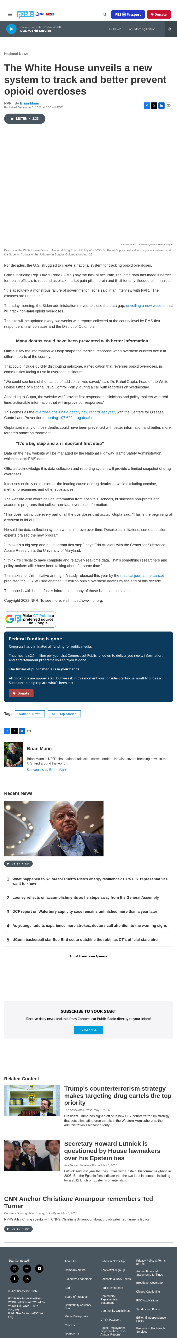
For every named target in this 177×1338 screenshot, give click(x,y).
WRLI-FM (13, 1309)
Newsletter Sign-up (112, 1270)
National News (16, 54)
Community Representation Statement (110, 1299)
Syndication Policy (148, 1309)
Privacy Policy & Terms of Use (151, 1262)
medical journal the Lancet (142, 575)
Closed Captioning (148, 1291)
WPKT (36, 1306)
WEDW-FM (14, 1306)
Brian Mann (29, 103)
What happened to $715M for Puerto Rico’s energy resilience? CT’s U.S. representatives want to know (90, 881)
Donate (161, 14)
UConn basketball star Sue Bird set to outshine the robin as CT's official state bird (85, 940)
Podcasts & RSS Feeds (115, 1279)
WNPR (26, 1306)
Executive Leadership (79, 1279)
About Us (71, 1261)
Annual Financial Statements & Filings (149, 1273)
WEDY (41, 1302)
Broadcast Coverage (149, 1282)
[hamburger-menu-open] (10, 14)
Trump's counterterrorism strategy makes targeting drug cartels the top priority (117, 1095)
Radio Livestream (111, 1287)
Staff (68, 1287)
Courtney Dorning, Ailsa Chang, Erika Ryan (32, 1213)
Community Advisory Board (78, 1307)
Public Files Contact (19, 1313)
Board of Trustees (76, 1296)
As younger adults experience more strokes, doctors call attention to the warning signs (89, 926)
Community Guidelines (115, 1310)
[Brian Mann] (13, 754)
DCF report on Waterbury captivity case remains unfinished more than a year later (84, 911)
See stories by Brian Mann (47, 769)
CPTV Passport (110, 1319)
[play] (11, 29)
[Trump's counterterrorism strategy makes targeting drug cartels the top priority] (32, 1100)
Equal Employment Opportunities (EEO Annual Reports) (112, 1331)
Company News (75, 1270)
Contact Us (72, 1334)
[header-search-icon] (105, 14)
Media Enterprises (76, 1316)
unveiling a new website (145, 306)
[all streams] (171, 29)
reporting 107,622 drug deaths (68, 418)
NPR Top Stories (64, 714)
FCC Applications (147, 1300)
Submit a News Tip (112, 1261)
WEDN (22, 1302)
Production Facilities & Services (150, 1330)
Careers (70, 1325)
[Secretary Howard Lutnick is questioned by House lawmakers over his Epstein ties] (32, 1155)
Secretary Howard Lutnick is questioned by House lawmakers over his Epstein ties (112, 1150)
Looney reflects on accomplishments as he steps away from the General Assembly (85, 897)
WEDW (32, 1302)
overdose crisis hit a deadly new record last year (75, 412)
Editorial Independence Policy (151, 1319)
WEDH (12, 1302)
